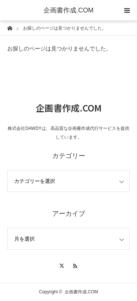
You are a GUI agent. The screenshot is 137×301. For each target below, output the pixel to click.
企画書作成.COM (68, 10)
